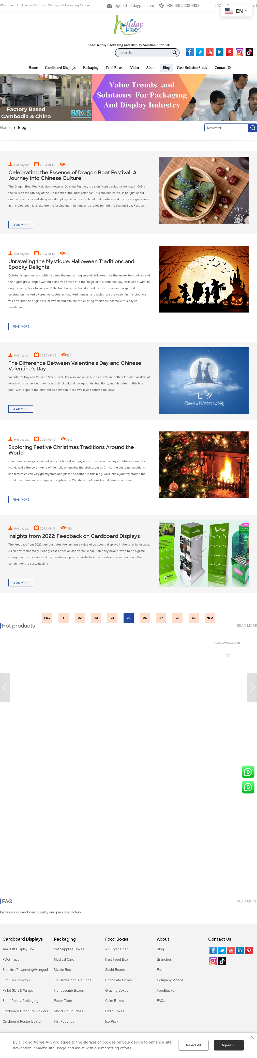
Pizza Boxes (114, 1011)
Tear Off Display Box (19, 949)
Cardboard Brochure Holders (25, 1011)
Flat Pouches (64, 1021)
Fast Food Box (116, 959)
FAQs (161, 1001)
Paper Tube (63, 1001)
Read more (20, 225)
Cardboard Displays (23, 939)
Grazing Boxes (116, 990)
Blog (22, 127)
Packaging (65, 939)
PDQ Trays (11, 959)
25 (128, 618)
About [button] (151, 68)
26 (145, 618)
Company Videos (170, 980)
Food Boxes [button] (114, 68)
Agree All (229, 1045)
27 (161, 618)
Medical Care (64, 959)
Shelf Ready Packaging (20, 1001)
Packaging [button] (90, 68)
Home (5, 127)
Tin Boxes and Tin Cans (72, 980)
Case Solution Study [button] (192, 68)
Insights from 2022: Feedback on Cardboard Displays (74, 536)
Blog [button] (166, 68)
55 (193, 618)
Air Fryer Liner (116, 949)
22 (80, 618)
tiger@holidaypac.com (134, 5)
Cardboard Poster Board (22, 1021)
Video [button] (134, 68)
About (163, 939)
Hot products (18, 623)
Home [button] (33, 68)
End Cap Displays (16, 980)
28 (177, 618)
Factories (164, 970)
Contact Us (219, 939)
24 (112, 618)
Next (210, 618)
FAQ (218, 5)
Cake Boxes (114, 1001)
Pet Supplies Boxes (69, 949)
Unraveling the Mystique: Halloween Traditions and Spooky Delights (71, 264)
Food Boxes (116, 939)
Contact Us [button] (223, 68)
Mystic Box (62, 970)
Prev (47, 618)
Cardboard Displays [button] (60, 68)
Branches (164, 959)
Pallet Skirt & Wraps (18, 990)
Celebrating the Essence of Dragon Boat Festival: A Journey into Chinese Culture (72, 175)
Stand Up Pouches (68, 1011)
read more (247, 623)
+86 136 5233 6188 (183, 5)
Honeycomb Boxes (69, 990)
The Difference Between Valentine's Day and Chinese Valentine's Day (74, 365)
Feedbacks (165, 990)
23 (96, 618)
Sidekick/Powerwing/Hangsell (26, 970)
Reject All (193, 1045)
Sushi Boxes (115, 970)
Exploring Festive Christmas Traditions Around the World (71, 450)
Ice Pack (111, 1021)
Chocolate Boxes (118, 980)
